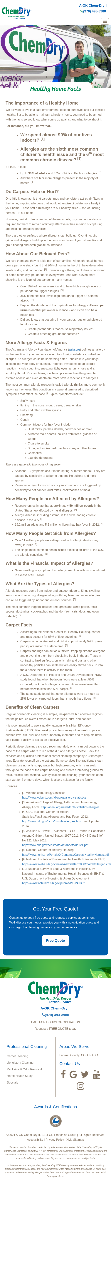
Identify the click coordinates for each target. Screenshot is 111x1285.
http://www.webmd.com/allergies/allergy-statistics (54, 797)
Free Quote (55, 940)
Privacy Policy (55, 1139)
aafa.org (74, 349)
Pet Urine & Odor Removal (24, 1069)
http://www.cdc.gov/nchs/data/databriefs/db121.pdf (55, 845)
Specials (12, 1082)
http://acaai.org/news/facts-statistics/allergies (70, 807)
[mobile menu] (105, 21)
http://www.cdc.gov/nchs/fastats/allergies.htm (51, 821)
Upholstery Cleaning (20, 1062)
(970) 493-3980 (93, 11)
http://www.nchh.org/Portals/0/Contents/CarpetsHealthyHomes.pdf (65, 854)
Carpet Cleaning (17, 1056)
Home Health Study (20, 1075)
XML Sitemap (75, 1139)
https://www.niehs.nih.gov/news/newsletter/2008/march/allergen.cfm (66, 864)
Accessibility (35, 1139)
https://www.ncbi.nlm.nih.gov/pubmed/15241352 (53, 883)
